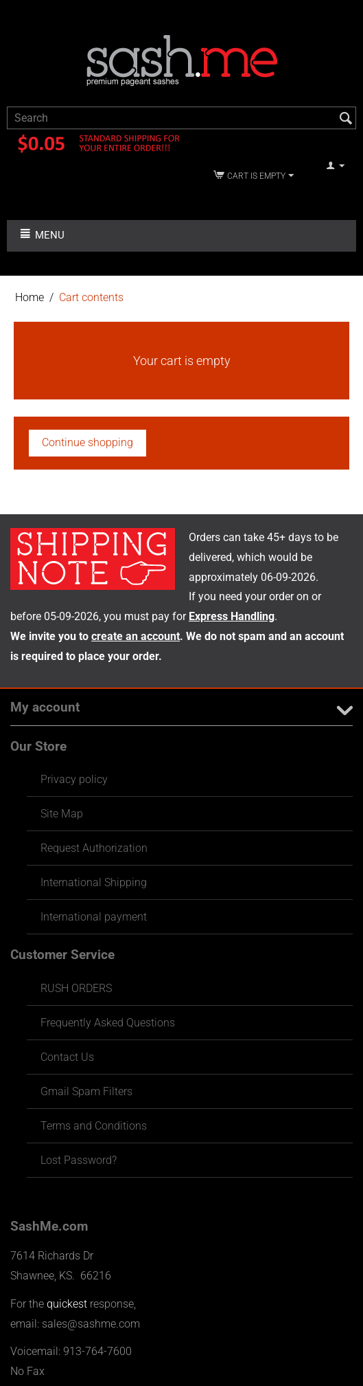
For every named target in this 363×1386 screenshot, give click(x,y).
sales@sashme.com (91, 1323)
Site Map (61, 813)
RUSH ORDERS (76, 988)
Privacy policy (74, 779)
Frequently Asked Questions (107, 1022)
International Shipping (93, 882)
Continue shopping (87, 442)
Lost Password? (78, 1160)
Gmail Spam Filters (86, 1091)
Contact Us (67, 1057)
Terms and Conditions (93, 1125)
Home (29, 297)
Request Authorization (94, 848)
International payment (93, 916)
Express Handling (231, 616)
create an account (135, 636)
